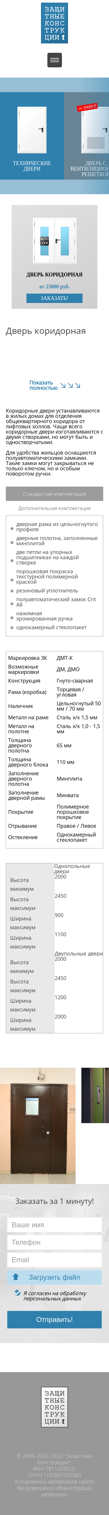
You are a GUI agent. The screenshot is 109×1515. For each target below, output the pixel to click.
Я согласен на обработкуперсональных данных (54, 1296)
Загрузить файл (54, 1277)
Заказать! (54, 298)
